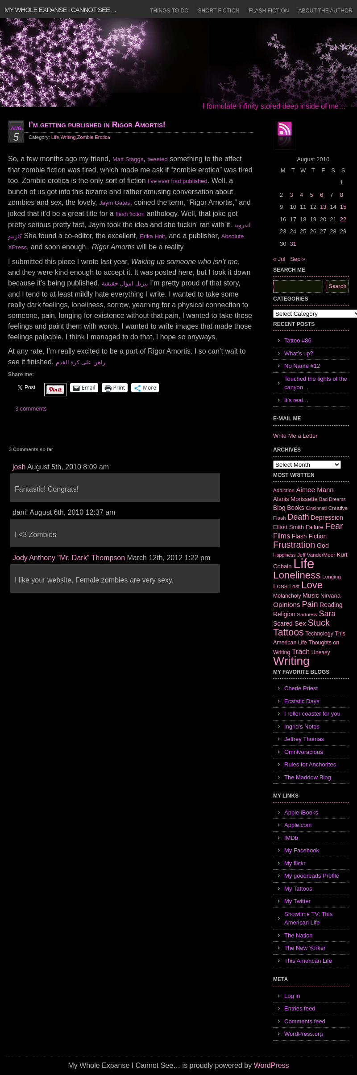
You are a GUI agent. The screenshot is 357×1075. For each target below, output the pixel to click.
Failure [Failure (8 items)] (315, 527)
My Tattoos (298, 888)
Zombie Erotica (93, 137)
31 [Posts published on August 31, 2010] (293, 243)
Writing (68, 137)
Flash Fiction (269, 11)
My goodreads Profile (311, 875)
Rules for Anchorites (310, 764)
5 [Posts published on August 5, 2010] (311, 194)
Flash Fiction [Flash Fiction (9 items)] (309, 536)
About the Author (325, 11)
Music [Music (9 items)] (311, 595)
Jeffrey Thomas (304, 739)
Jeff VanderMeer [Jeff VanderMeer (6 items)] (316, 555)
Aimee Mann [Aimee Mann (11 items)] (315, 489)
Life (55, 137)
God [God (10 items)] (323, 545)
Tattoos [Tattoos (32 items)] (288, 632)
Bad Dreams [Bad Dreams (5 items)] (332, 499)
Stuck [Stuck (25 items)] (319, 622)
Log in (292, 996)
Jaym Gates (114, 203)
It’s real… (296, 400)
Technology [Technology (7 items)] (319, 634)
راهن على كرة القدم (80, 362)
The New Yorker (305, 948)
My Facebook (301, 850)
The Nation (298, 935)
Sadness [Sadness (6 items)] (307, 614)
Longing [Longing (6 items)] (331, 576)
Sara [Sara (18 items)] (327, 613)
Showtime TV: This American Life (308, 918)
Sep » (297, 259)
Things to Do (169, 11)
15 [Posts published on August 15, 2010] (343, 207)
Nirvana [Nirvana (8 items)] (330, 595)
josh (18, 467)
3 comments (31, 408)
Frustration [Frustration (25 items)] (294, 545)
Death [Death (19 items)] (298, 517)
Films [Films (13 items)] (281, 536)
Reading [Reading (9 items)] (331, 604)
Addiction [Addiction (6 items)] (284, 490)
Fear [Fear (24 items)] (334, 526)
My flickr (295, 863)
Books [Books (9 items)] (295, 507)
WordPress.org (303, 1033)
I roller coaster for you (312, 713)
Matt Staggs (127, 159)
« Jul (279, 259)
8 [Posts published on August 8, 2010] (341, 194)
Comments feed (304, 1021)
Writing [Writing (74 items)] (291, 661)
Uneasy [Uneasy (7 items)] (320, 652)
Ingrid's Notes (302, 726)
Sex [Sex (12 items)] (300, 623)
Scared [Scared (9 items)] (283, 623)
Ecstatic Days (302, 701)
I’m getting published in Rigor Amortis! (97, 124)
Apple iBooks (301, 812)
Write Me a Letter (295, 435)
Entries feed (299, 1008)
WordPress (271, 1065)
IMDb (291, 838)
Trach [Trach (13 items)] (301, 652)
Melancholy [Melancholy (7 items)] (287, 596)
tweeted (157, 159)
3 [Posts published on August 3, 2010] (291, 194)
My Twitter (297, 901)
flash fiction (130, 214)
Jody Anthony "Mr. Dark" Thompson (68, 558)
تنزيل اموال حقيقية (125, 283)
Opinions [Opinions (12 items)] (286, 604)
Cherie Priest (301, 688)
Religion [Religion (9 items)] (284, 614)
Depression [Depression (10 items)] (327, 517)
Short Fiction (219, 11)
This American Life (308, 960)
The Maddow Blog (307, 777)
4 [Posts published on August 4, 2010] (301, 194)
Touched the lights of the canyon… (315, 383)
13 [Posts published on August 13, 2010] (323, 207)
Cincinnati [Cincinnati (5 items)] (316, 508)
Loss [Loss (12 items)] (280, 586)
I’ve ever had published (178, 181)
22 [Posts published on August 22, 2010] (343, 219)
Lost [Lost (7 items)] (294, 586)
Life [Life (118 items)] (303, 563)
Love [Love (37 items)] (312, 584)
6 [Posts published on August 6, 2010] (321, 194)
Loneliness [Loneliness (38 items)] (297, 575)
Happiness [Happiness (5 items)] (284, 555)
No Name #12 (302, 365)
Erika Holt (152, 236)
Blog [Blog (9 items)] (279, 507)
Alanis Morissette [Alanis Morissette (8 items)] (295, 499)
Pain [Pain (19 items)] (310, 604)
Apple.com (297, 825)
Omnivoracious (303, 752)
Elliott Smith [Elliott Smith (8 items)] (288, 527)
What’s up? (298, 353)
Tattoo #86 (297, 340)
